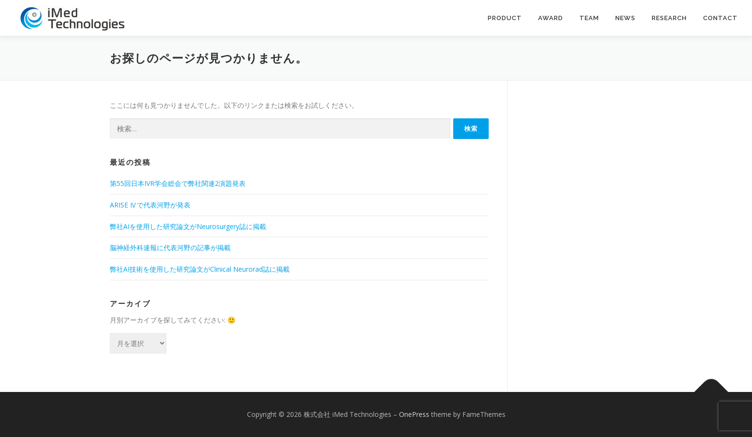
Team (589, 18)
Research (669, 18)
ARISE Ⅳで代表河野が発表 (150, 204)
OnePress (414, 414)
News (625, 18)
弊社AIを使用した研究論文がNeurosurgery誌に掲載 (188, 226)
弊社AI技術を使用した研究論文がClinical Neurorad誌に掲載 (200, 269)
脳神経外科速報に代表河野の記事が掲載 (170, 247)
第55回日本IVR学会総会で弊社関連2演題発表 (178, 183)
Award (550, 18)
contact (720, 18)
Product (505, 18)
